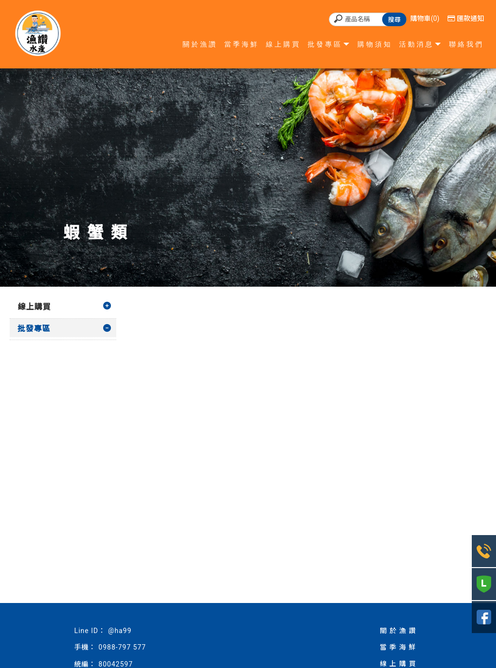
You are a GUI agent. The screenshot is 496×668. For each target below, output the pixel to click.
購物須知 (374, 44)
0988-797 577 (122, 647)
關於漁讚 (200, 44)
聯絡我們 (466, 44)
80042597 (115, 664)
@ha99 (120, 631)
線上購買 (283, 44)
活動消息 (416, 44)
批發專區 (325, 44)
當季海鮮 (241, 44)
